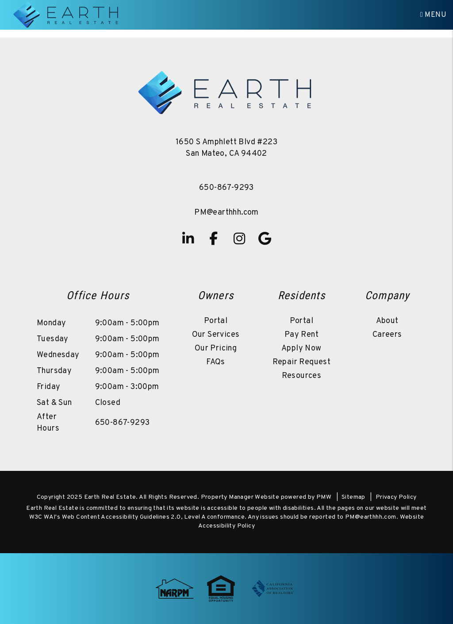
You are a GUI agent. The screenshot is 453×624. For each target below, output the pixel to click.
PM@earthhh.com (226, 213)
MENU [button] (433, 15)
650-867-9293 (226, 188)
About (387, 321)
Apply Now (301, 348)
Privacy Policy (396, 497)
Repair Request (302, 362)
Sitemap (353, 497)
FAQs (215, 362)
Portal (215, 321)
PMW (323, 497)
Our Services (216, 335)
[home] (66, 15)
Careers (387, 335)
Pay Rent (301, 335)
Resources (302, 376)
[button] (188, 238)
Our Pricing (216, 348)
